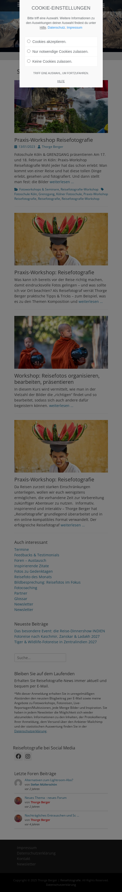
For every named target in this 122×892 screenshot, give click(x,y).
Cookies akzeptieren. (47, 36)
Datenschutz (56, 21)
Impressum (74, 21)
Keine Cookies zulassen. (49, 55)
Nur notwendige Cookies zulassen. (58, 45)
